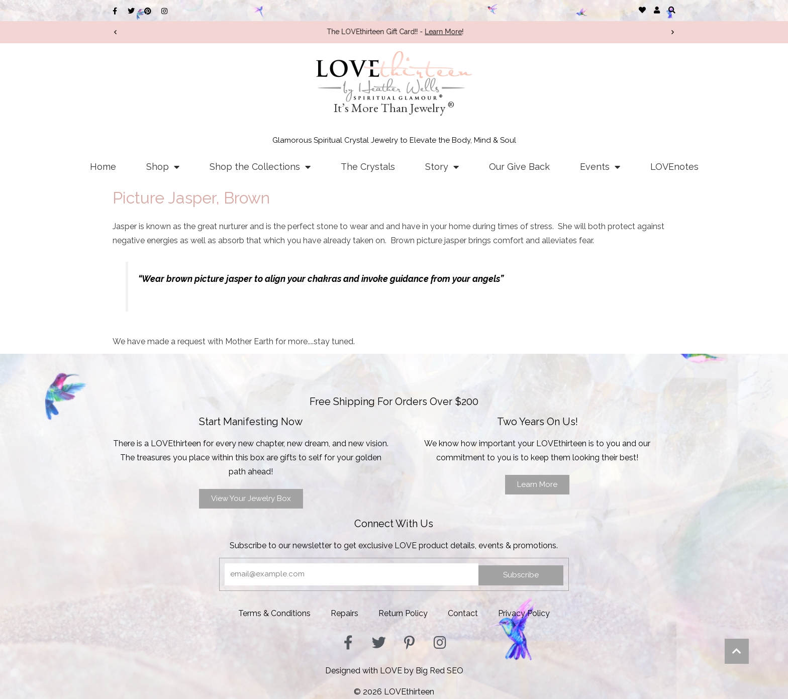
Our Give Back (519, 166)
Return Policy (403, 613)
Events (600, 166)
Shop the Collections (260, 166)
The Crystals (368, 166)
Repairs (344, 613)
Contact (463, 613)
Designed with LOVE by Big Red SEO (394, 670)
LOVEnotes (674, 166)
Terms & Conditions (274, 613)
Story (442, 166)
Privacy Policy (524, 613)
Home (103, 166)
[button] (671, 10)
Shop (162, 166)
